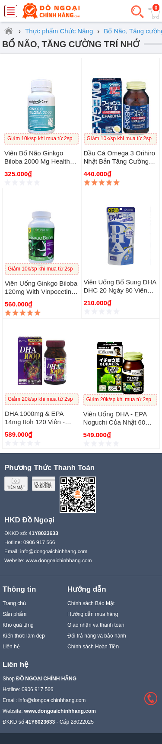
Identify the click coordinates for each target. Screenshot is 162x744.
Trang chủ (14, 603)
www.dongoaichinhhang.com (59, 560)
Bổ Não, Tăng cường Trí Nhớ (71, 44)
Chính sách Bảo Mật (90, 603)
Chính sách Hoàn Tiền (93, 647)
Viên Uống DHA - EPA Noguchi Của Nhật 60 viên (115, 422)
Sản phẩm (14, 614)
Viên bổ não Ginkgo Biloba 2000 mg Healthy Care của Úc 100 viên (38, 161)
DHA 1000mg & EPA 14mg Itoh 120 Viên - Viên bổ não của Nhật (37, 422)
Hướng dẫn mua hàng (92, 614)
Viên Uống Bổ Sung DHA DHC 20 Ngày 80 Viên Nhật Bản (120, 290)
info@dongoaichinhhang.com (54, 551)
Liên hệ (11, 647)
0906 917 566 (39, 542)
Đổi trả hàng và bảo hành (96, 636)
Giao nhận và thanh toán (95, 625)
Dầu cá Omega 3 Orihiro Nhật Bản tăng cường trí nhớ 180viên (120, 161)
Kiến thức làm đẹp (24, 636)
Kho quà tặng (18, 625)
